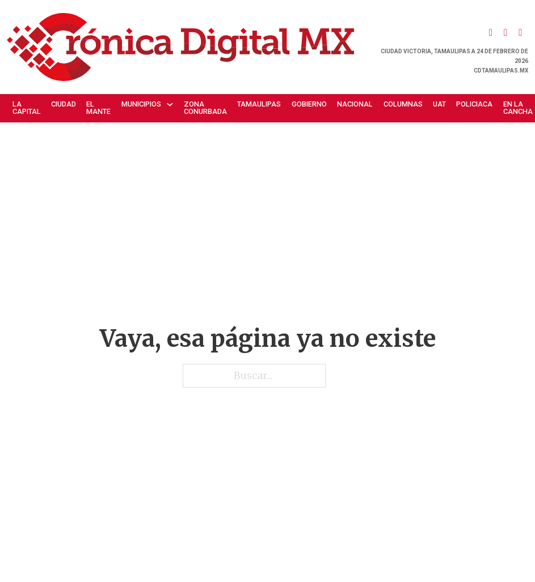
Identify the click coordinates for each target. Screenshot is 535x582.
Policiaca (474, 104)
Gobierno (309, 104)
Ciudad (63, 104)
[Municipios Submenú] (172, 104)
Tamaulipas (259, 104)
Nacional (355, 104)
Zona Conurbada (205, 108)
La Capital (26, 108)
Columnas (403, 104)
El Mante (98, 108)
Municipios (141, 104)
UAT (439, 104)
